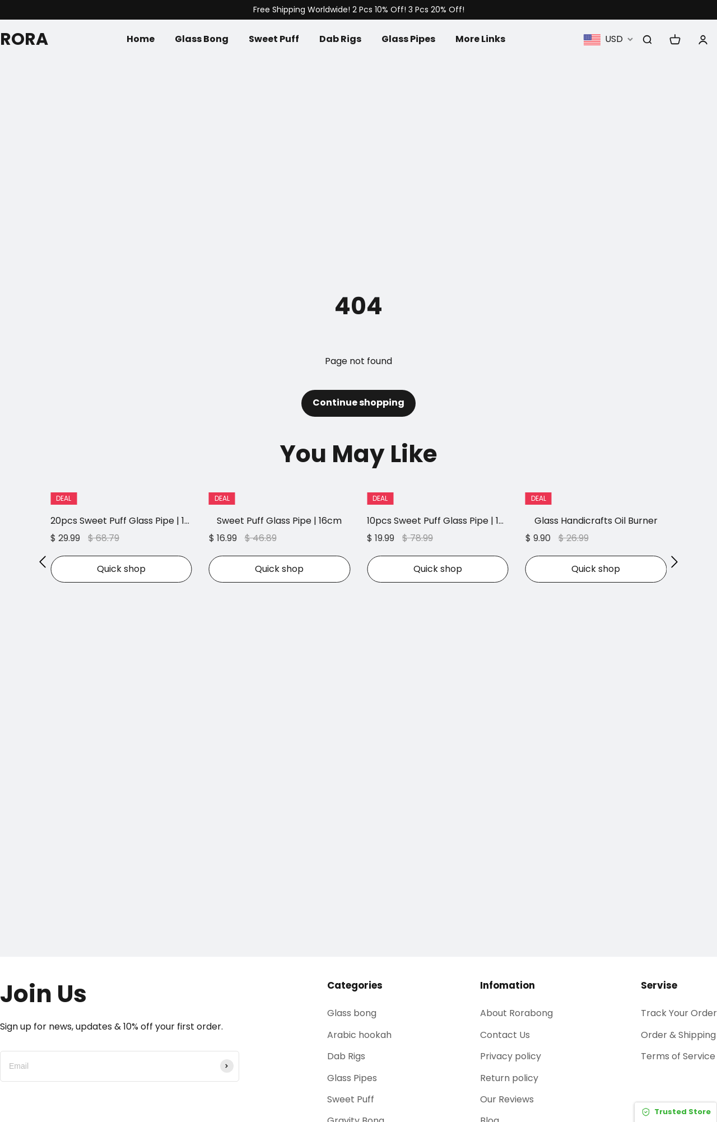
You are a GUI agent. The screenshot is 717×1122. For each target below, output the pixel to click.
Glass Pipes (408, 38)
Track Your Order (679, 1013)
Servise (659, 985)
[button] (42, 562)
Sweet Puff (274, 38)
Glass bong (351, 1013)
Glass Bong (202, 38)
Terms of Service (678, 1056)
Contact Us (505, 1034)
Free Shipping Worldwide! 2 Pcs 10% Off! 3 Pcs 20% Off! (358, 10)
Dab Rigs (340, 38)
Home (141, 38)
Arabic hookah (359, 1034)
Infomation (507, 985)
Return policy (509, 1078)
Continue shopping (358, 402)
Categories (355, 985)
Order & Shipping (678, 1034)
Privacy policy (510, 1056)
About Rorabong (516, 1013)
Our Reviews (507, 1099)
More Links (480, 38)
